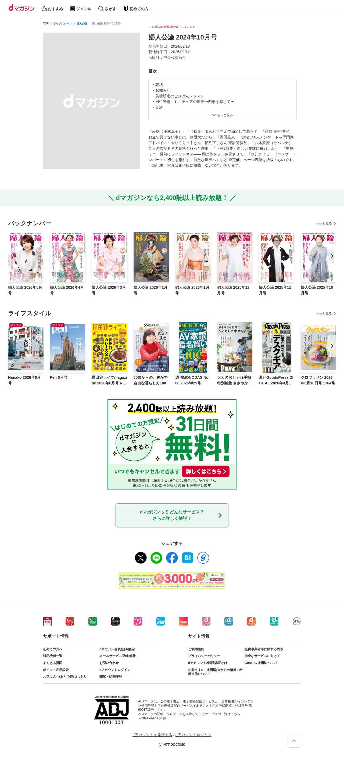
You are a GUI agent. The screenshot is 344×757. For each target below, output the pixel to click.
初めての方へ (52, 649)
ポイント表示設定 (56, 670)
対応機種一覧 (52, 656)
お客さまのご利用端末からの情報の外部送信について (215, 672)
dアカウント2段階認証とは (207, 663)
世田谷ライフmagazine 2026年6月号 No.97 (109, 380)
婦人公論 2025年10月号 (317, 290)
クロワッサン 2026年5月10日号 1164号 (318, 380)
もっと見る (324, 223)
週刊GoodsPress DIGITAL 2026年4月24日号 (276, 380)
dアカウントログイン (114, 670)
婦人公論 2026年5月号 (25, 290)
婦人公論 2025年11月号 (275, 290)
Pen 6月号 (58, 377)
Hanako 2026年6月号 (24, 380)
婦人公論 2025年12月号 (233, 290)
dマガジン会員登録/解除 (117, 649)
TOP (45, 23)
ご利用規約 (196, 649)
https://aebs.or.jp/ (153, 718)
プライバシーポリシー (204, 656)
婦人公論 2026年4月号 (67, 290)
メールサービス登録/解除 (117, 656)
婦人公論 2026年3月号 (109, 290)
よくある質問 (52, 663)
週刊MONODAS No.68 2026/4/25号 (192, 380)
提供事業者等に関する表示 (264, 649)
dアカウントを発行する (152, 735)
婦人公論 (82, 23)
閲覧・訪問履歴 (110, 677)
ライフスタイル (62, 23)
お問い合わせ (109, 663)
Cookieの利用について (261, 663)
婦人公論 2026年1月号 (192, 290)
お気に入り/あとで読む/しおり (65, 677)
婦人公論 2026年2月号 (151, 290)
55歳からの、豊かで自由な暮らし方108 (151, 380)
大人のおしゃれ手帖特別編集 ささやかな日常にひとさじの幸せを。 (234, 380)
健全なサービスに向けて (262, 656)
